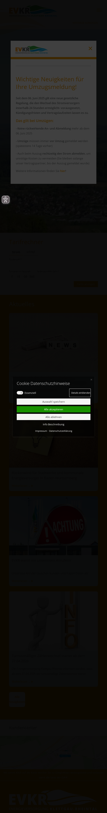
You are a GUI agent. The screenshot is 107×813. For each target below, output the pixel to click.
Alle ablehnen (53, 417)
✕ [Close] (91, 379)
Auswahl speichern (53, 401)
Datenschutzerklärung (60, 430)
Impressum (41, 430)
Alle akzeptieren (53, 409)
